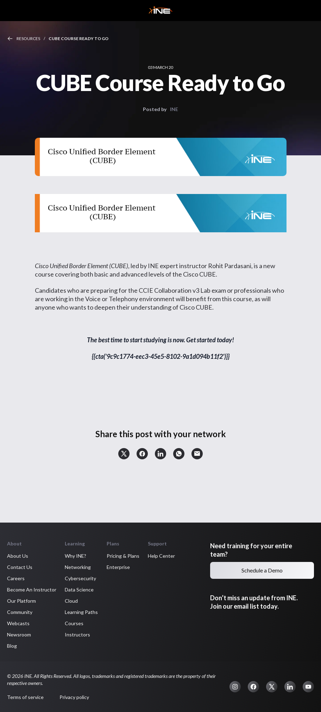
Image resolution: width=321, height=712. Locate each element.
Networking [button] (78, 567)
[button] (124, 453)
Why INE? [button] (75, 556)
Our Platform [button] (21, 601)
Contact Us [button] (19, 567)
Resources (28, 38)
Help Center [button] (161, 556)
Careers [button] (16, 578)
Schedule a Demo (262, 570)
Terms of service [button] (25, 697)
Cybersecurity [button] (80, 578)
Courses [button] (74, 623)
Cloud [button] (71, 601)
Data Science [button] (79, 590)
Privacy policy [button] (74, 697)
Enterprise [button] (118, 567)
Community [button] (19, 612)
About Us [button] (17, 556)
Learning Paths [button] (81, 612)
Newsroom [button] (19, 634)
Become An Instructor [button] (31, 590)
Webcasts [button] (18, 623)
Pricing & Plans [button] (123, 556)
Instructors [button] (77, 634)
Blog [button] (12, 646)
